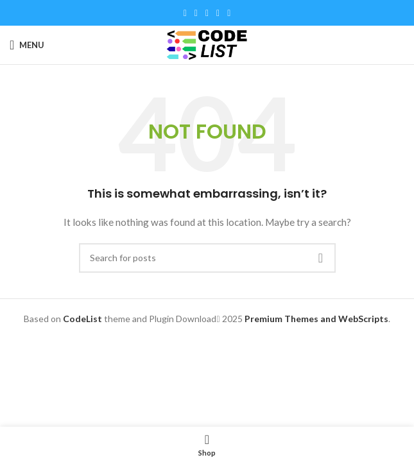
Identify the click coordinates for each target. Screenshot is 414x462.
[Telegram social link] (228, 13)
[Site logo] (207, 43)
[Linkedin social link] (217, 13)
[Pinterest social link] (207, 13)
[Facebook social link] (185, 13)
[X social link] (196, 13)
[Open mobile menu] (27, 45)
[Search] (207, 258)
